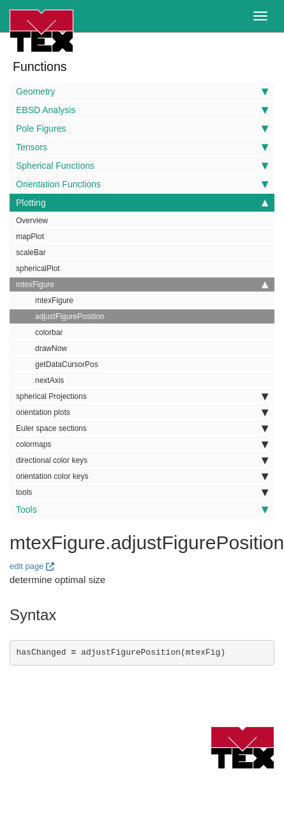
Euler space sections (142, 428)
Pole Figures (142, 128)
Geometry (142, 91)
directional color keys (142, 460)
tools (142, 492)
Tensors (142, 147)
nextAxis (49, 380)
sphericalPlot (38, 268)
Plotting (142, 202)
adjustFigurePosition (70, 316)
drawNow (51, 348)
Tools (142, 509)
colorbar (49, 332)
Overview (32, 220)
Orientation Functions (142, 184)
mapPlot (30, 236)
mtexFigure (142, 284)
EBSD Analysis (142, 110)
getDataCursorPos (66, 364)
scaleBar (31, 252)
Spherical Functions (142, 165)
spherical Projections (142, 396)
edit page (27, 566)
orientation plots (142, 412)
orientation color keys (142, 476)
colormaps (142, 444)
